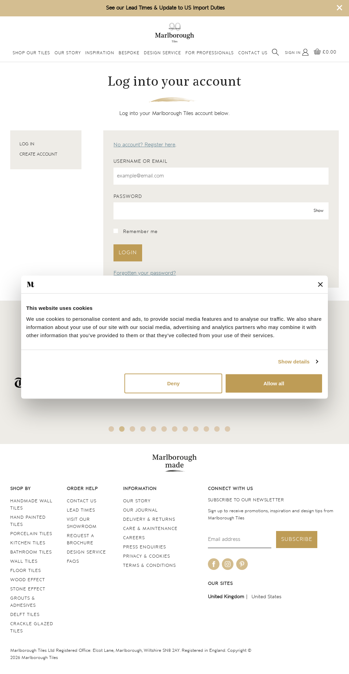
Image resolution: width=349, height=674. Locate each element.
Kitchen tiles (27, 543)
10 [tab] (206, 429)
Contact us (81, 501)
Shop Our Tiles (31, 53)
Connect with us (230, 489)
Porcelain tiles (31, 534)
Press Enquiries (144, 547)
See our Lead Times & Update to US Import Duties (165, 8)
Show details (294, 361)
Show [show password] (318, 211)
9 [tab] (196, 429)
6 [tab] (164, 429)
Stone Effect (27, 589)
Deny (173, 383)
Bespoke (129, 53)
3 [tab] (132, 429)
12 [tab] (227, 429)
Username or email (140, 161)
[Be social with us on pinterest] (242, 564)
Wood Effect (27, 580)
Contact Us (253, 53)
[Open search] (275, 52)
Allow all (273, 383)
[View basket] (325, 52)
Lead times (81, 510)
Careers (134, 538)
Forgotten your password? (144, 273)
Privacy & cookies (146, 556)
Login (128, 252)
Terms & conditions (149, 566)
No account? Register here (144, 144)
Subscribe (296, 539)
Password (127, 196)
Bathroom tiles (31, 552)
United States (267, 596)
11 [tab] (217, 429)
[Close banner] (320, 284)
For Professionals (209, 53)
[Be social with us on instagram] (227, 564)
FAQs (73, 561)
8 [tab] (185, 429)
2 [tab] (122, 429)
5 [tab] (153, 429)
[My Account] (297, 52)
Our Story (68, 53)
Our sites (220, 584)
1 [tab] (111, 429)
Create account (38, 154)
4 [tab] (143, 429)
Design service (86, 552)
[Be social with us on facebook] (213, 564)
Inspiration (99, 53)
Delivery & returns (149, 519)
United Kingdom (226, 596)
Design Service (162, 53)
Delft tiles (25, 615)
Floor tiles (25, 571)
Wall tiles (23, 561)
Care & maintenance (150, 529)
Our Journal (140, 510)
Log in (26, 144)
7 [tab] (175, 429)
